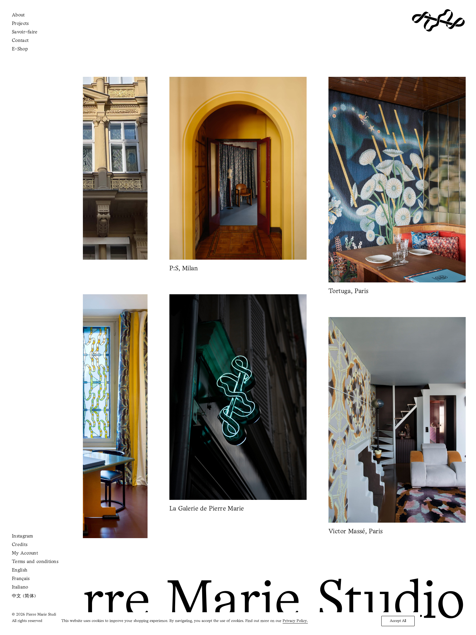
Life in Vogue (45, 547)
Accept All (398, 621)
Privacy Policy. (295, 621)
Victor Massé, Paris (377, 531)
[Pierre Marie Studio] (438, 20)
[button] (79, 168)
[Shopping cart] (27, 20)
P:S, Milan (183, 268)
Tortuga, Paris (348, 291)
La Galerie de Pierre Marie (224, 509)
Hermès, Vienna (32, 268)
